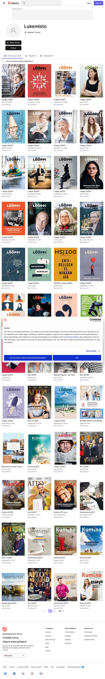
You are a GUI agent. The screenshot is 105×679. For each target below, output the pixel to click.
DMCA (46, 667)
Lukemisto (7, 104)
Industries (68, 643)
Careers (48, 636)
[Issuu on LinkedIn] (14, 673)
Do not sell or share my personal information (28, 358)
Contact (47, 651)
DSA (52, 667)
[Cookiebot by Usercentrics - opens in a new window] (91, 320)
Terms (5, 667)
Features (68, 636)
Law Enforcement (23, 667)
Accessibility (60, 667)
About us (48, 632)
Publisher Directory (90, 636)
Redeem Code (89, 639)
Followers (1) (46, 55)
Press (47, 643)
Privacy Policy (73, 337)
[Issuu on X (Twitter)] (23, 673)
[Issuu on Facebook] (5, 673)
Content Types (70, 632)
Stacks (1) (30, 55)
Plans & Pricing (50, 639)
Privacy (11, 667)
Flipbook (68, 639)
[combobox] (43, 3)
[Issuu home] (13, 3)
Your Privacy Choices (75, 667)
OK (77, 358)
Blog (46, 647)
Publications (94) (12, 55)
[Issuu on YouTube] (41, 673)
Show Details (91, 351)
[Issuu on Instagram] (32, 673)
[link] (89, 3)
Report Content (36, 667)
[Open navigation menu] (4, 3)
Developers (88, 632)
